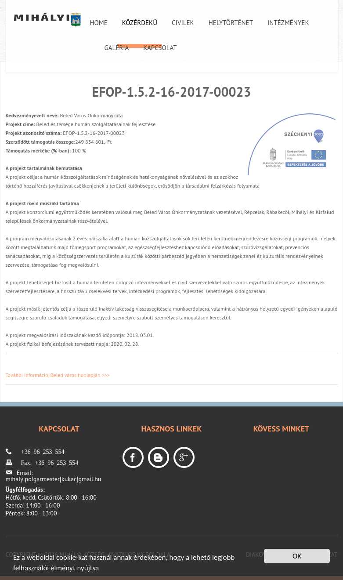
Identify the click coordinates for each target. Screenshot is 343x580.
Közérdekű (139, 22)
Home (99, 22)
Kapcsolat (160, 48)
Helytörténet (231, 22)
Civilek (183, 22)
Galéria (117, 48)
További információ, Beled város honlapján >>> (58, 375)
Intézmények (288, 22)
